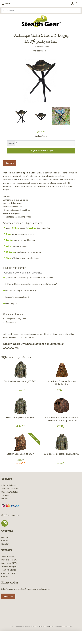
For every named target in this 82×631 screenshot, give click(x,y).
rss (38, 626)
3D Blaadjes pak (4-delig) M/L (20, 417)
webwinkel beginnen (47, 626)
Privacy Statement (9, 485)
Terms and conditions (10, 488)
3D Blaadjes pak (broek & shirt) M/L (61, 454)
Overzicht (9, 163)
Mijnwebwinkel (67, 626)
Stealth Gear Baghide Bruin (20, 454)
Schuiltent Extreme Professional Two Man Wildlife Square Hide (61, 419)
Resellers (5, 544)
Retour (4, 498)
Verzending (6, 495)
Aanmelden (8, 596)
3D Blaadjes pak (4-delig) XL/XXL (20, 381)
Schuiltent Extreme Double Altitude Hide (61, 383)
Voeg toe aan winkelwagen (41, 150)
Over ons (5, 537)
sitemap (33, 626)
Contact (4, 540)
